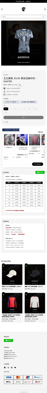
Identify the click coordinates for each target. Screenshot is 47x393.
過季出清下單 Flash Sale (10, 356)
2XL (30, 109)
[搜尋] (43, 16)
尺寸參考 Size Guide (9, 352)
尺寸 (5, 105)
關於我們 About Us (9, 358)
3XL (35, 109)
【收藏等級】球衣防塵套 (34, 147)
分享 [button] (6, 122)
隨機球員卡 (8, 147)
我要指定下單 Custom (9, 354)
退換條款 (22, 210)
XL (24, 109)
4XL (6, 112)
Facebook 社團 (8, 350)
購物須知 (17, 210)
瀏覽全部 (40, 132)
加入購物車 (37, 164)
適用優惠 (6, 98)
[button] (2, 9)
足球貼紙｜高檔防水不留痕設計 (21, 148)
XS (6, 109)
